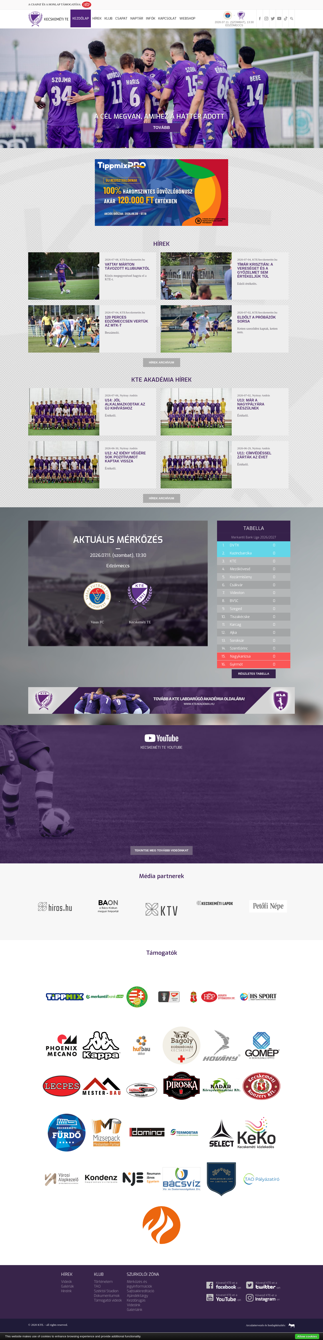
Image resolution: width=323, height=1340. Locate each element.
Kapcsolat (167, 18)
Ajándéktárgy (137, 1295)
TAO (97, 1286)
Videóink (133, 1305)
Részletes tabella (253, 673)
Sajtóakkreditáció (140, 1291)
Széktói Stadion (106, 1291)
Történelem (103, 1281)
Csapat (121, 18)
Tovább (161, 127)
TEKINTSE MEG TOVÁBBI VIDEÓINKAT (161, 850)
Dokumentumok (107, 1295)
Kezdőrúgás (136, 1300)
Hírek (97, 18)
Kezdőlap (80, 18)
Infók (150, 18)
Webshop (187, 18)
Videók (66, 1281)
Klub (108, 18)
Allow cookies (307, 1336)
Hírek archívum (161, 362)
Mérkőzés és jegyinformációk (139, 1284)
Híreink (66, 1291)
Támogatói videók (108, 1300)
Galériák (67, 1286)
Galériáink (134, 1309)
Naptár (136, 18)
